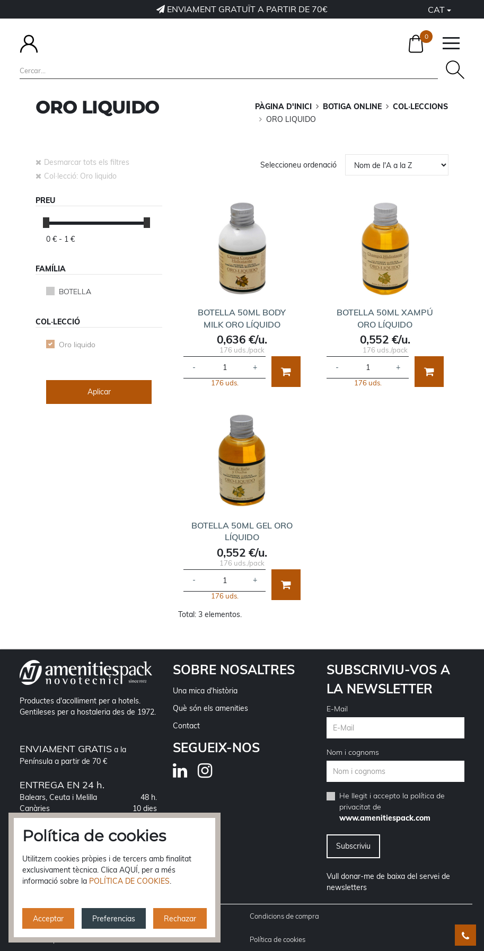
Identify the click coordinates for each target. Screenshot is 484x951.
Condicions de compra (284, 916)
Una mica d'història (205, 690)
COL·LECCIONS (420, 106)
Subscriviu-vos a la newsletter (388, 679)
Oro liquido (77, 344)
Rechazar (180, 918)
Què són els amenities (210, 708)
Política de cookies (277, 939)
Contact (186, 725)
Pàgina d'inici (283, 106)
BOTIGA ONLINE (352, 106)
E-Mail (337, 709)
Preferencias (113, 918)
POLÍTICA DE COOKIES (129, 881)
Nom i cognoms (353, 752)
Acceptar (48, 918)
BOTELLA (75, 291)
